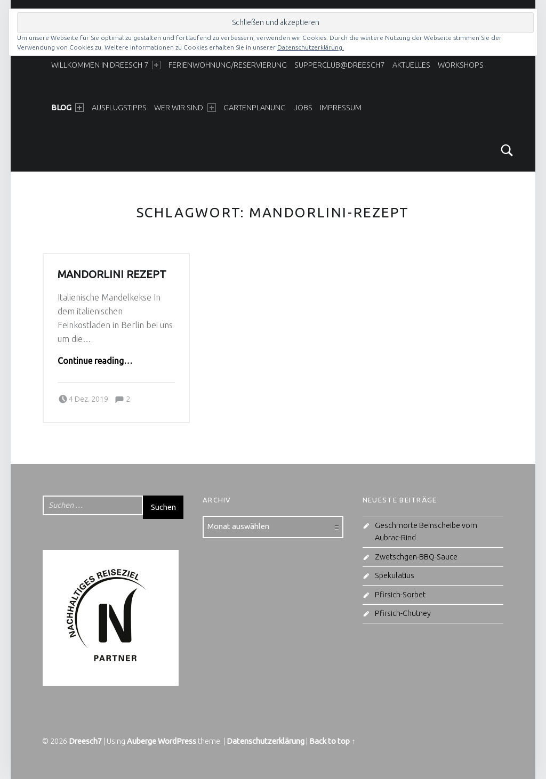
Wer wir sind (184, 107)
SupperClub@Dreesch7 (339, 65)
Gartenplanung (254, 107)
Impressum (341, 107)
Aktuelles (411, 65)
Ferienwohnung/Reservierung (227, 65)
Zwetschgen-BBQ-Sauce (416, 557)
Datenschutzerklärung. (310, 47)
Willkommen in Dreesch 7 (105, 65)
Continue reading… (95, 361)
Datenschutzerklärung (265, 741)
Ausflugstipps (119, 107)
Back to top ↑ (332, 741)
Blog (67, 107)
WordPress (177, 741)
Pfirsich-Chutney (403, 613)
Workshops (461, 65)
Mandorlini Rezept (112, 274)
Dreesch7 (85, 741)
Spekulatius (394, 575)
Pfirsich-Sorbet (400, 594)
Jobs (303, 107)
